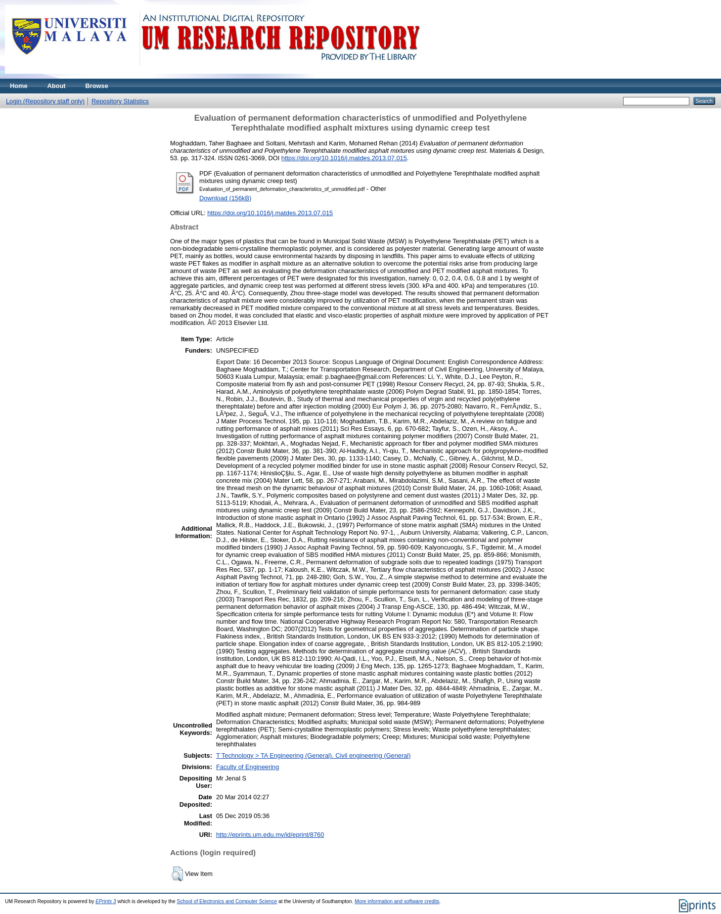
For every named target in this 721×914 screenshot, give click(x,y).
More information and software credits (397, 901)
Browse (97, 86)
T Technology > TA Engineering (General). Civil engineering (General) (313, 755)
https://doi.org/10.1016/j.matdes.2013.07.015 (344, 158)
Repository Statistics (120, 101)
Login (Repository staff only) (45, 101)
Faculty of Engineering (247, 767)
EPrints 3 (105, 901)
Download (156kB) (225, 198)
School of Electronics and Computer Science (227, 901)
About (56, 86)
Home (19, 86)
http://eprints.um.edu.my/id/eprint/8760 (270, 834)
